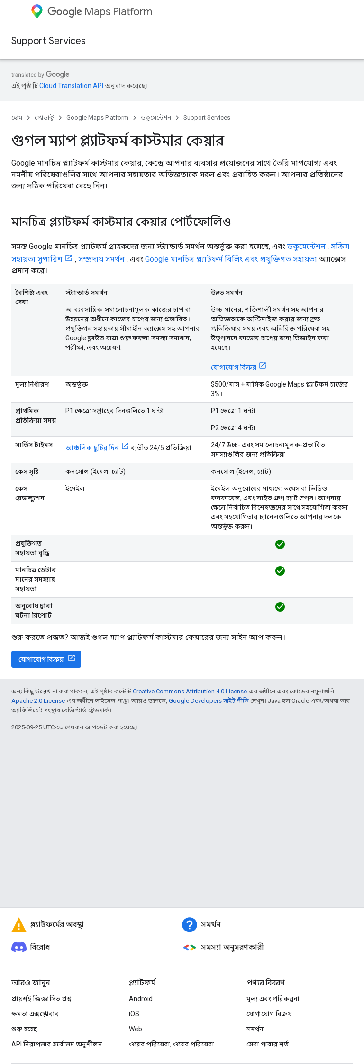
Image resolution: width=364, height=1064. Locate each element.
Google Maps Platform (97, 117)
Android (141, 998)
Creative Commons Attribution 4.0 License (190, 691)
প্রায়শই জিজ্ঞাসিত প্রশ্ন (41, 998)
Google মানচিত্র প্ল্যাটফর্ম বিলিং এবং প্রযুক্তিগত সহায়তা (231, 259)
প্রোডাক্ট (44, 117)
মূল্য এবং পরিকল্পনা (273, 998)
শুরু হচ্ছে (24, 1029)
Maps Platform (99, 11)
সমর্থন (255, 1029)
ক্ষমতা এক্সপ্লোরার (35, 1014)
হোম (16, 117)
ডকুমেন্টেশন (156, 117)
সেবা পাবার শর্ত (267, 1044)
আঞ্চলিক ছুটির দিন (92, 448)
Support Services (48, 41)
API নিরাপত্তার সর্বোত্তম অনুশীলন (56, 1044)
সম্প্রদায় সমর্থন (101, 259)
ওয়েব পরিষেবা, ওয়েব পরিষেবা (171, 1044)
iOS (134, 1014)
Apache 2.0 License (38, 700)
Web (135, 1029)
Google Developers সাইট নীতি (209, 700)
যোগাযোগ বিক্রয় (233, 367)
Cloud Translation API (71, 85)
